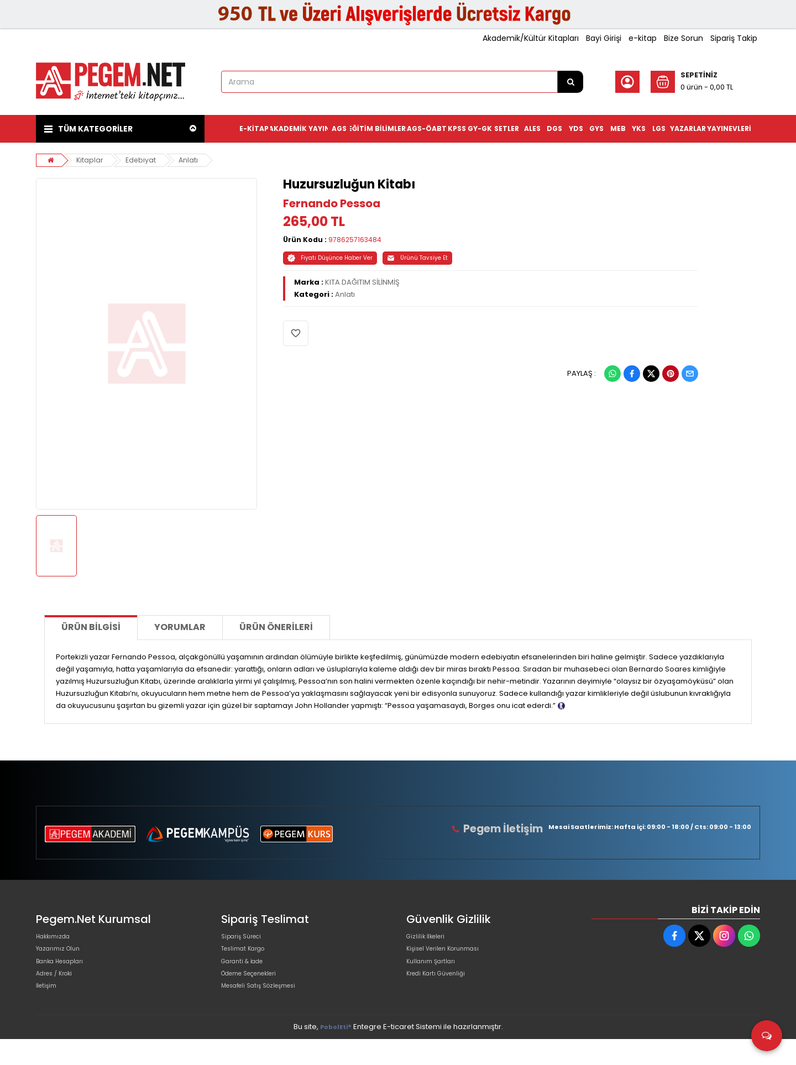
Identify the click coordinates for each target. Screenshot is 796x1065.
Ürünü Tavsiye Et (417, 258)
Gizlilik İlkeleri (429, 939)
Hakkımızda (57, 939)
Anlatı (191, 160)
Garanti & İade (247, 974)
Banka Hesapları (65, 974)
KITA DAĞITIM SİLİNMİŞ (362, 282)
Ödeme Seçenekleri (257, 992)
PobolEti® (335, 1053)
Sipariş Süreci (245, 939)
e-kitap (643, 38)
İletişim (48, 1010)
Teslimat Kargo (248, 957)
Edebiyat (143, 160)
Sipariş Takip (733, 38)
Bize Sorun (683, 38)
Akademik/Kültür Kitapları (531, 38)
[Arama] (570, 82)
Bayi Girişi (603, 38)
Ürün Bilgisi (91, 627)
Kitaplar (90, 160)
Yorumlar (180, 627)
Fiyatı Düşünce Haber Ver (330, 258)
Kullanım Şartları (435, 974)
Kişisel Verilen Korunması (451, 957)
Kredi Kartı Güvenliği (442, 992)
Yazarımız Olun (62, 957)
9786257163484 (354, 239)
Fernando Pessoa (331, 203)
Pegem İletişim (508, 828)
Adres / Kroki (59, 992)
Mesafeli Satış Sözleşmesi (267, 1010)
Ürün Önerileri (276, 627)
